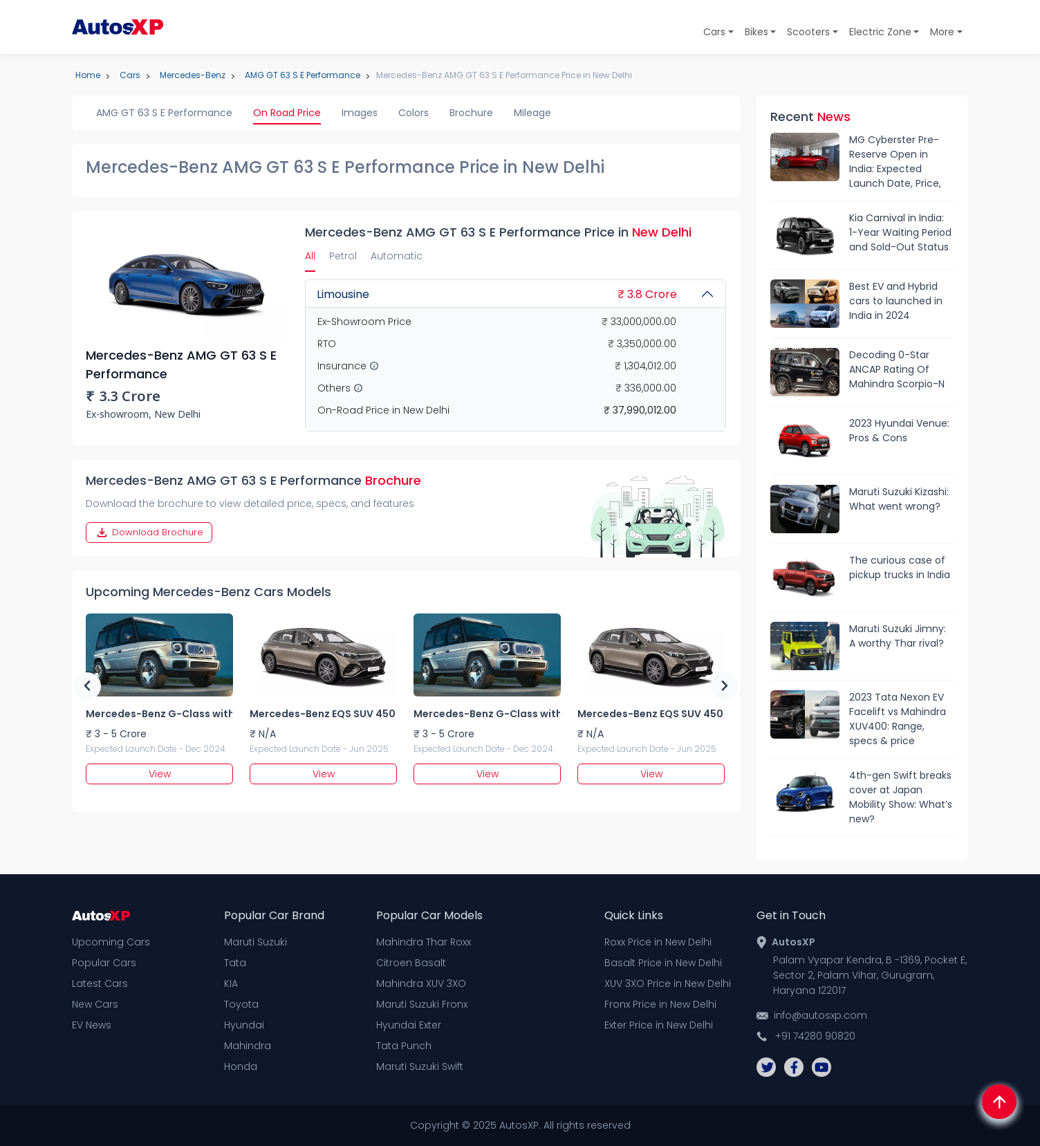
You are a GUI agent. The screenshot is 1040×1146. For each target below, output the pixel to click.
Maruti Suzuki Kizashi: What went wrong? (899, 499)
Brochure (471, 113)
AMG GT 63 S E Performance (164, 113)
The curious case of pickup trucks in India (899, 567)
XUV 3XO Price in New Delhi (667, 983)
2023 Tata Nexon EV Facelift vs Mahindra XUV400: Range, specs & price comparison (897, 719)
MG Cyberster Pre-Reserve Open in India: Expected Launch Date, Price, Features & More (895, 162)
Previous (87, 686)
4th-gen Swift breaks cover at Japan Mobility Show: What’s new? (900, 797)
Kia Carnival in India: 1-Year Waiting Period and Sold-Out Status (900, 232)
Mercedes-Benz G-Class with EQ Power (159, 714)
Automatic (397, 256)
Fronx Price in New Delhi (660, 1004)
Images (360, 113)
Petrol (343, 256)
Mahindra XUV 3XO (421, 983)
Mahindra (247, 1046)
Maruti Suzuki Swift (419, 1066)
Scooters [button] (808, 32)
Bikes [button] (756, 32)
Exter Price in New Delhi (658, 1025)
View (160, 774)
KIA (231, 983)
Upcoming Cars (111, 942)
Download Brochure (149, 532)
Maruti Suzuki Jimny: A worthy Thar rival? (897, 636)
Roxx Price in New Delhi (658, 942)
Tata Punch (403, 1046)
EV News (91, 1025)
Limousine (497, 294)
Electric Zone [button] (880, 32)
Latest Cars (100, 983)
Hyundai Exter (408, 1025)
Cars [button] (714, 32)
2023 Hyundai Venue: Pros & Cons (899, 430)
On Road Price (287, 113)
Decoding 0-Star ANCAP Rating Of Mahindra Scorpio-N (897, 369)
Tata (235, 963)
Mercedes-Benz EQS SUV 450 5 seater (323, 714)
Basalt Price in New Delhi (663, 963)
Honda (240, 1066)
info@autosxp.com (820, 1015)
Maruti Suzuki (255, 942)
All (310, 256)
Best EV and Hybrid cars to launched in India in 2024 (896, 300)
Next (725, 686)
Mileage (532, 113)
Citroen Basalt (411, 963)
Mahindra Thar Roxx (423, 942)
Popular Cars (104, 963)
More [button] (942, 32)
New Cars (95, 1004)
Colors (413, 113)
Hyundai (244, 1025)
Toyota (241, 1004)
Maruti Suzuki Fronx (421, 1004)
